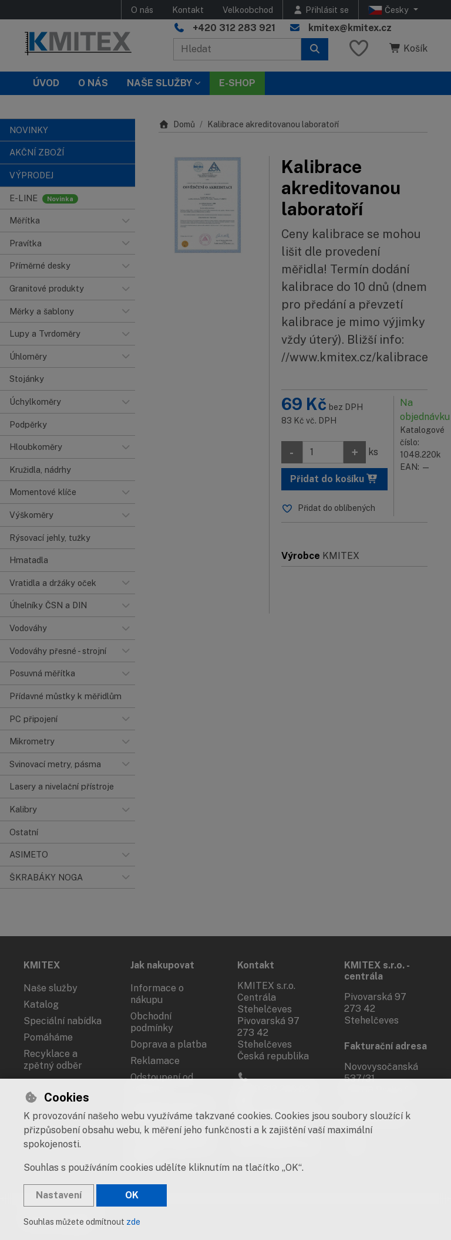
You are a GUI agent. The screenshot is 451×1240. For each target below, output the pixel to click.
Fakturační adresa (385, 1046)
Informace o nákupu (157, 993)
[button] (125, 220)
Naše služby (50, 988)
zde (133, 1222)
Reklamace (155, 1060)
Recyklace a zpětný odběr (52, 1059)
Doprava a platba (168, 1044)
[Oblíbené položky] (359, 49)
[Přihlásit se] (320, 9)
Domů (177, 124)
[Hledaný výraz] (237, 49)
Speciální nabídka (62, 1020)
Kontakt (188, 10)
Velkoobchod (248, 10)
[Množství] (323, 452)
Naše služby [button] (159, 83)
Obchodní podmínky (151, 1022)
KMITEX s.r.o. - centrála (376, 971)
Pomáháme (48, 1037)
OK (132, 1195)
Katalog (41, 1004)
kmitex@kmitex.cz (350, 27)
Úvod (46, 83)
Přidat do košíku (334, 479)
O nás (142, 10)
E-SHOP (237, 83)
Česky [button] (389, 10)
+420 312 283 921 (234, 27)
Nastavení (59, 1195)
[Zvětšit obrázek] (208, 205)
